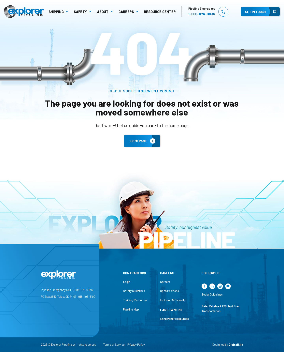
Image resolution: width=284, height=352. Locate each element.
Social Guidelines (212, 294)
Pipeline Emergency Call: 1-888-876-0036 (67, 290)
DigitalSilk (236, 344)
